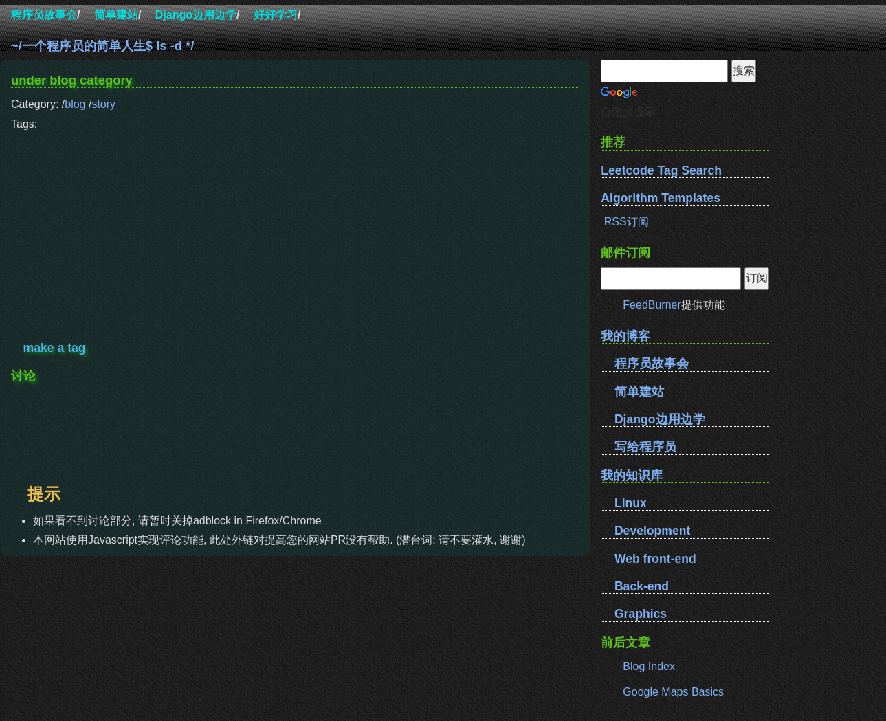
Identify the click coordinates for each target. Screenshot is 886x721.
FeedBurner (652, 305)
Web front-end (655, 559)
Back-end (641, 586)
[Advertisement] (295, 231)
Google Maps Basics (673, 692)
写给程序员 (645, 447)
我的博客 (625, 336)
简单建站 (116, 15)
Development (652, 530)
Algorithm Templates (660, 198)
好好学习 (276, 15)
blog (75, 104)
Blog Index (649, 666)
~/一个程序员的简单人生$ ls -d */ (102, 45)
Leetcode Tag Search (661, 170)
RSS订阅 (626, 222)
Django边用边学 (195, 15)
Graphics (640, 614)
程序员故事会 (44, 15)
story (103, 104)
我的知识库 (632, 475)
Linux (630, 503)
